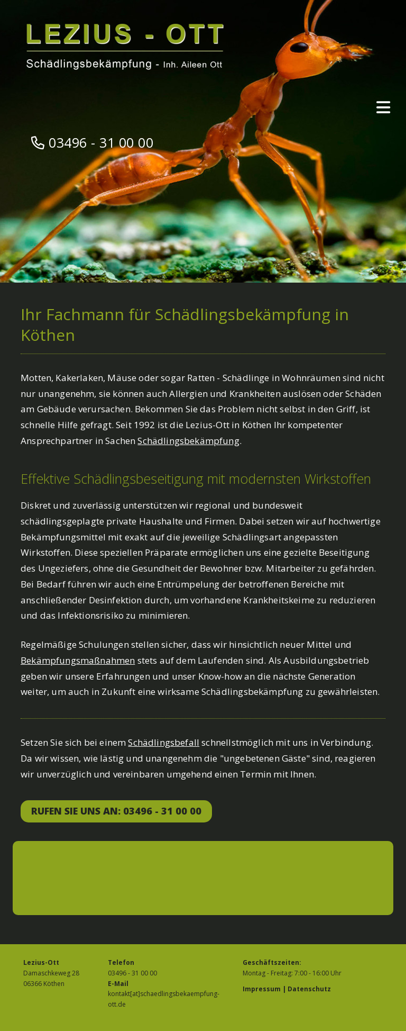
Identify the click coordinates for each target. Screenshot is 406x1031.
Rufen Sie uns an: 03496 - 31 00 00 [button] (116, 810)
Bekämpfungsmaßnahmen (78, 660)
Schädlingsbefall (163, 742)
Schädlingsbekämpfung (188, 441)
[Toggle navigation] (383, 107)
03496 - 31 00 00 (101, 142)
